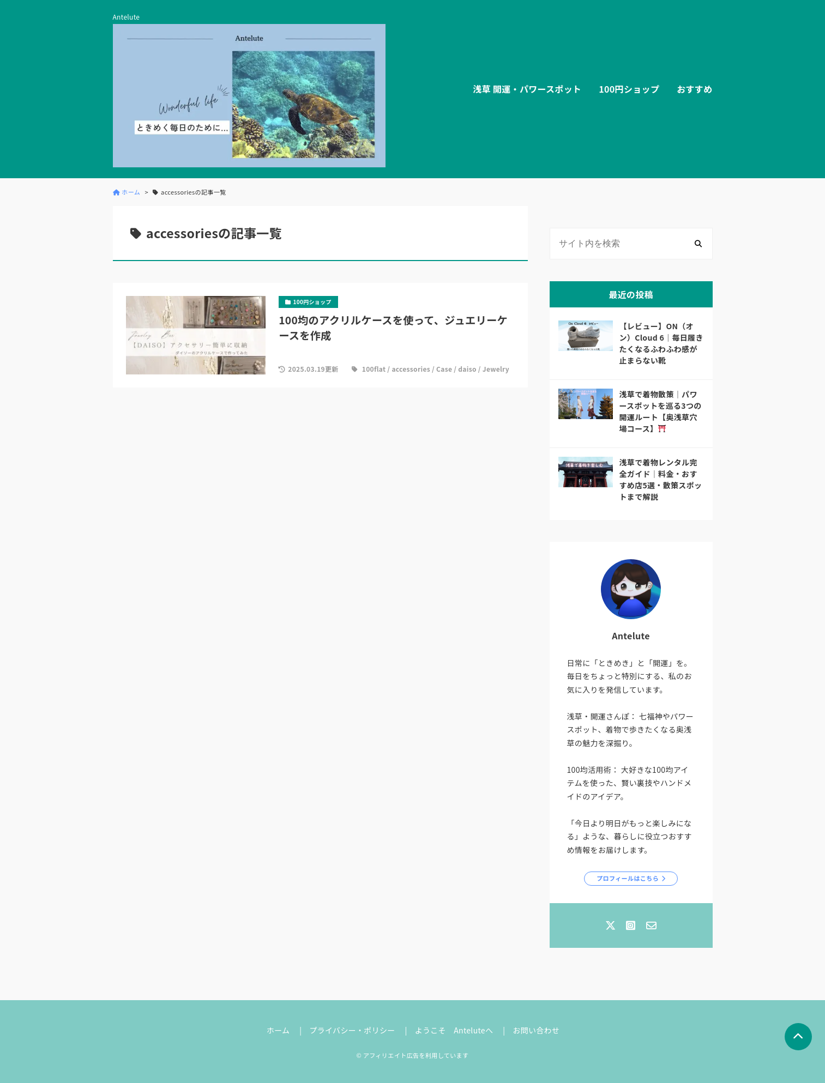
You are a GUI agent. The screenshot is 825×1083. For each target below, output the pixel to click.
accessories (411, 368)
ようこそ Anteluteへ (454, 1030)
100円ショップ (629, 88)
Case (444, 368)
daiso (467, 368)
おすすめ (694, 88)
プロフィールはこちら (628, 878)
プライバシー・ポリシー (352, 1030)
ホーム (278, 1030)
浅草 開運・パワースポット (527, 88)
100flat (374, 368)
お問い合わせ (536, 1030)
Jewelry (496, 368)
